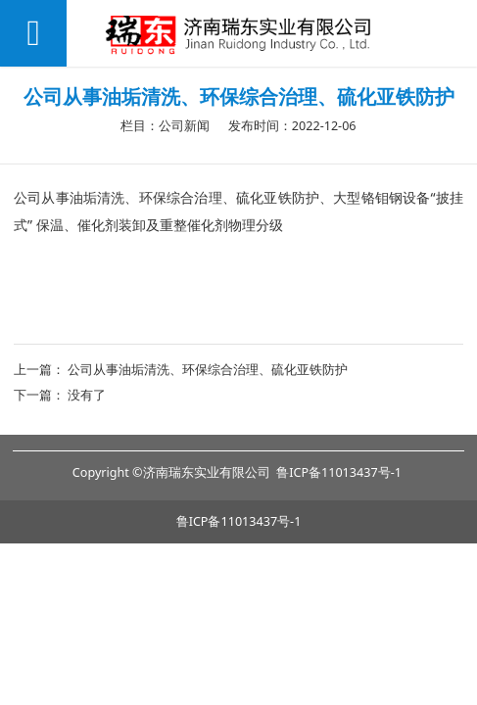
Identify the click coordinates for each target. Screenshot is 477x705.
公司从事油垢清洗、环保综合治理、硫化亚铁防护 (208, 369)
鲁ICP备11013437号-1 (239, 521)
